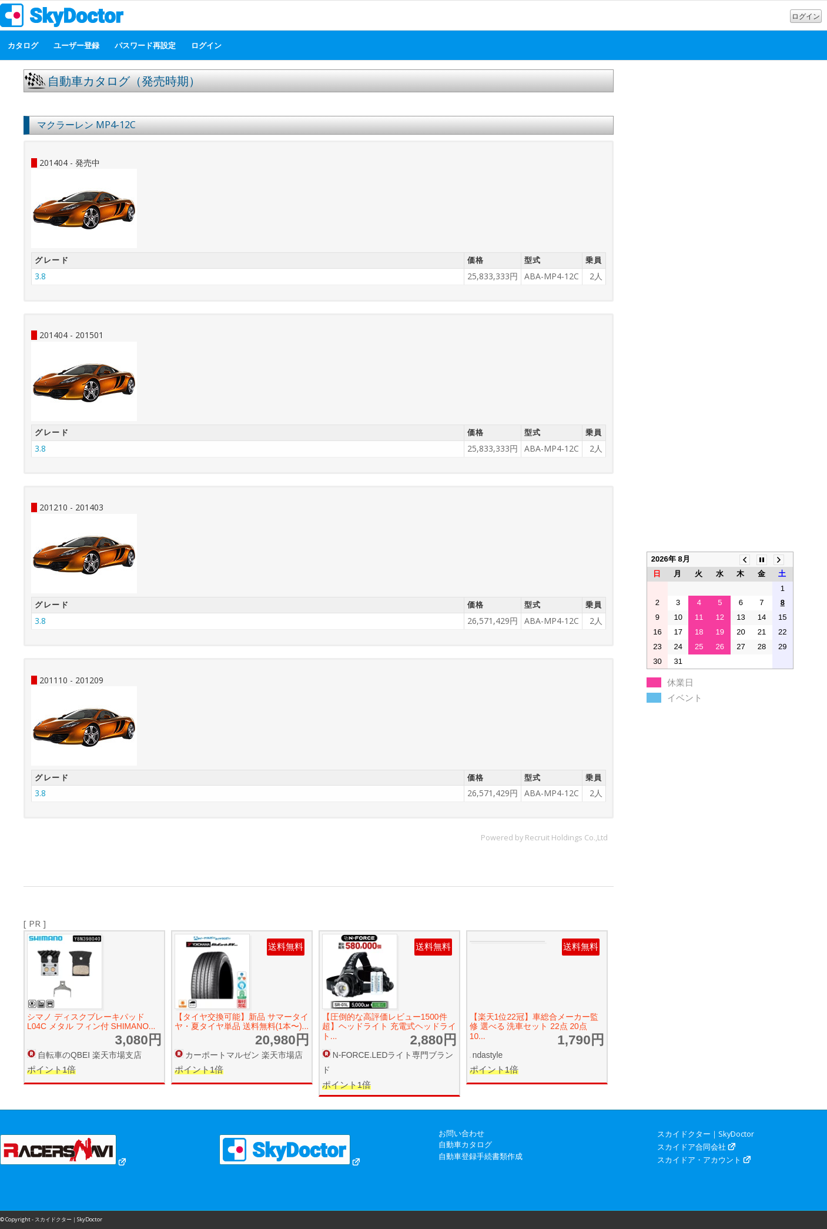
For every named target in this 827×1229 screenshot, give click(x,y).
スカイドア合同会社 (691, 1146)
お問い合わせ (461, 1133)
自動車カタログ (465, 1144)
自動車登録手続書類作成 (480, 1156)
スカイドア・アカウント (699, 1159)
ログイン (806, 16)
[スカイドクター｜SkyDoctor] (62, 18)
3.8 (40, 276)
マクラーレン (65, 124)
